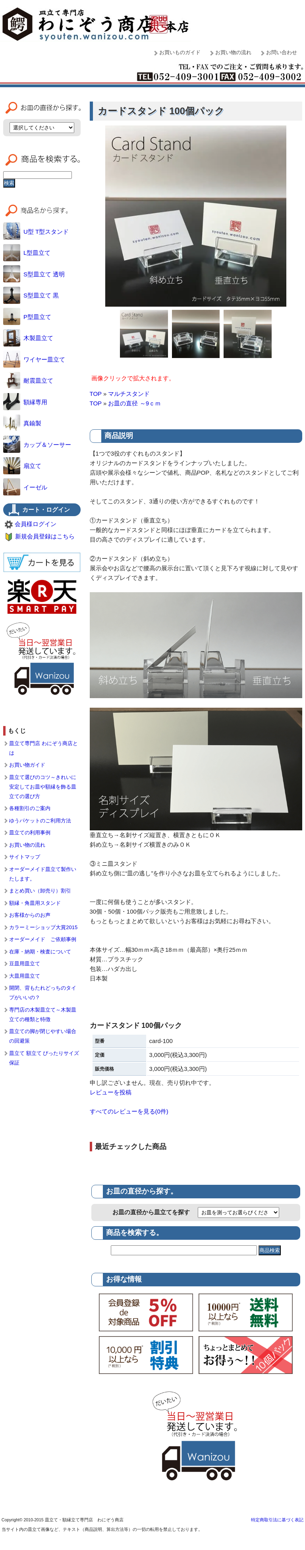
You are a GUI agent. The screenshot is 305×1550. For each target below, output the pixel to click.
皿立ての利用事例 (29, 833)
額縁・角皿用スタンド (35, 903)
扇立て (22, 465)
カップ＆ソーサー (37, 444)
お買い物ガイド (27, 765)
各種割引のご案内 (29, 808)
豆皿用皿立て (24, 964)
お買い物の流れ (233, 52)
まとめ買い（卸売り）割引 (40, 891)
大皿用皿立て (24, 976)
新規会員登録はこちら (45, 536)
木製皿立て (28, 338)
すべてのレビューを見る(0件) (129, 1111)
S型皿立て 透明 (34, 274)
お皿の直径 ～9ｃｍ (134, 403)
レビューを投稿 (110, 1092)
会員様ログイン (35, 524)
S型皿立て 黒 (31, 295)
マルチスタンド (129, 393)
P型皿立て (27, 316)
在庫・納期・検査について (40, 952)
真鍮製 (22, 423)
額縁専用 (25, 402)
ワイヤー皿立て (34, 359)
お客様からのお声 (29, 915)
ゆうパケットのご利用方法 (40, 821)
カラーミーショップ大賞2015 (43, 927)
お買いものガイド (180, 52)
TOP (96, 393)
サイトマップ (24, 857)
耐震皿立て (28, 380)
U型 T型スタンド (36, 231)
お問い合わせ (281, 52)
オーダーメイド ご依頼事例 (42, 939)
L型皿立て (26, 252)
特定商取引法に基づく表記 (277, 1519)
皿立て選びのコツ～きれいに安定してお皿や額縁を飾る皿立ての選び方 (42, 786)
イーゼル (25, 487)
